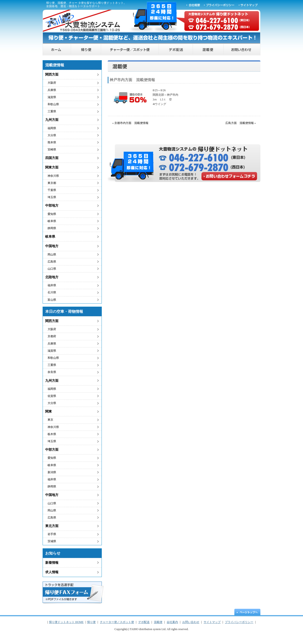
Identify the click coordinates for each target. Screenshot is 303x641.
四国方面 (51, 158)
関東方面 (51, 167)
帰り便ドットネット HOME (57, 49)
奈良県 (52, 372)
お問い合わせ (242, 49)
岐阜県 (52, 221)
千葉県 (52, 190)
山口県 (52, 268)
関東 (48, 411)
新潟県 (52, 472)
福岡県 (52, 128)
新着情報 (51, 562)
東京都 (52, 183)
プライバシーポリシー (219, 4)
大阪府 (52, 82)
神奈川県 (53, 175)
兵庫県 (52, 90)
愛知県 (52, 214)
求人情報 (51, 572)
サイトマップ (248, 4)
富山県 (52, 299)
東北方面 (51, 526)
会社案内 (172, 622)
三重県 (52, 111)
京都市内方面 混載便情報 (131, 123)
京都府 (52, 336)
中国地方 (51, 246)
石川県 (52, 292)
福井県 (52, 285)
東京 (50, 419)
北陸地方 (51, 277)
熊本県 (52, 142)
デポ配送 (176, 49)
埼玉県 (52, 197)
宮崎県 (52, 149)
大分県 (52, 135)
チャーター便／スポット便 (130, 49)
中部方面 (51, 449)
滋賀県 (52, 97)
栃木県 (52, 434)
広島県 (52, 261)
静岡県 (52, 228)
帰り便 (86, 49)
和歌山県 (53, 104)
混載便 (208, 49)
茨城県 (52, 541)
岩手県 (52, 534)
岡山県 (52, 254)
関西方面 (51, 74)
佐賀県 (52, 396)
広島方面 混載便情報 (239, 123)
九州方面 (51, 120)
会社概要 (193, 4)
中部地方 (51, 205)
